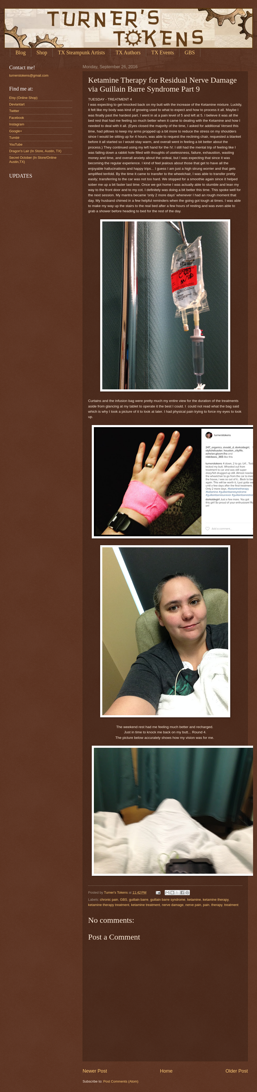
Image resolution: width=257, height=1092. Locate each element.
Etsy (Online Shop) (23, 98)
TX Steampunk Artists (81, 52)
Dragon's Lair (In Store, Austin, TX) (35, 151)
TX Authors (128, 52)
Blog (20, 52)
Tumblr (14, 138)
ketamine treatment (145, 905)
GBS (123, 900)
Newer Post (95, 1071)
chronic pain (109, 900)
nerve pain (193, 905)
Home (166, 1071)
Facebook (16, 118)
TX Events (162, 52)
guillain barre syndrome (167, 900)
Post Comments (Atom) (120, 1081)
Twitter (14, 111)
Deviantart (17, 104)
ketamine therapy (215, 900)
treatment (231, 905)
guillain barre (138, 900)
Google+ (15, 131)
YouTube (16, 144)
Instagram (16, 124)
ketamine (194, 900)
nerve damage (172, 905)
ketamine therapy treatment (108, 905)
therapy (216, 905)
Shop (41, 52)
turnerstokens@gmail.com (29, 75)
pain (206, 905)
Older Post (237, 1071)
